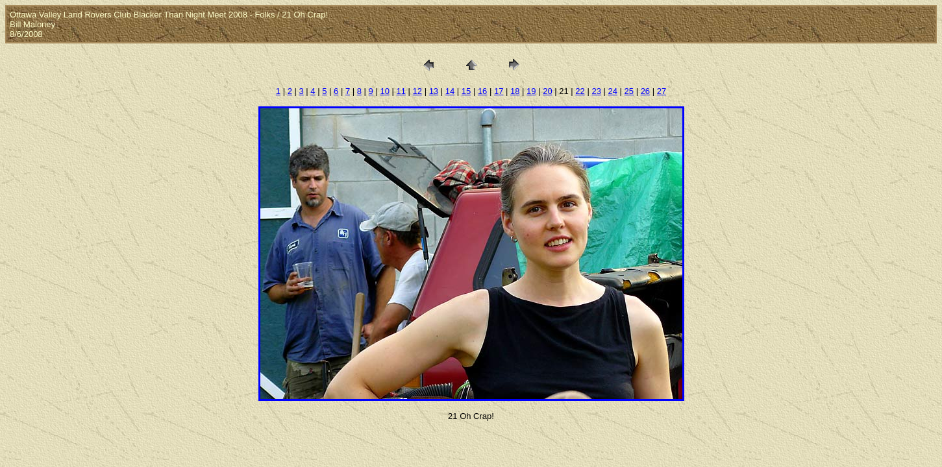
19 (531, 91)
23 (596, 91)
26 (645, 91)
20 (547, 91)
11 (400, 91)
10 (384, 91)
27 (661, 91)
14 (449, 91)
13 (433, 91)
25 (629, 91)
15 (466, 91)
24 (612, 91)
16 (482, 91)
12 (417, 91)
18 (514, 91)
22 (579, 91)
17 (498, 91)
